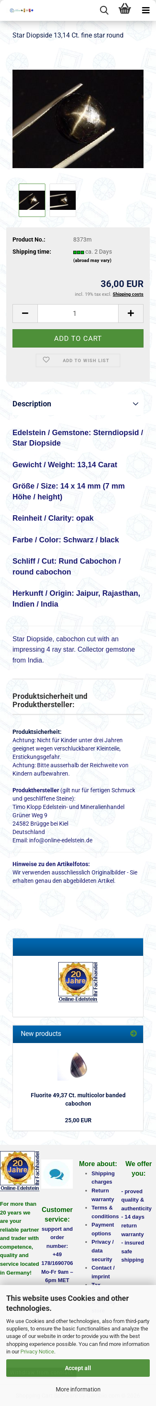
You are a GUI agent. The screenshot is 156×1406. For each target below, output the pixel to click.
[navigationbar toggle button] (145, 10)
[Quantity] (78, 313)
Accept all (78, 1368)
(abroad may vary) (92, 260)
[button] (24, 313)
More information (78, 1389)
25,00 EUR (78, 1120)
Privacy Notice (37, 1351)
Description (31, 403)
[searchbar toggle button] (104, 10)
